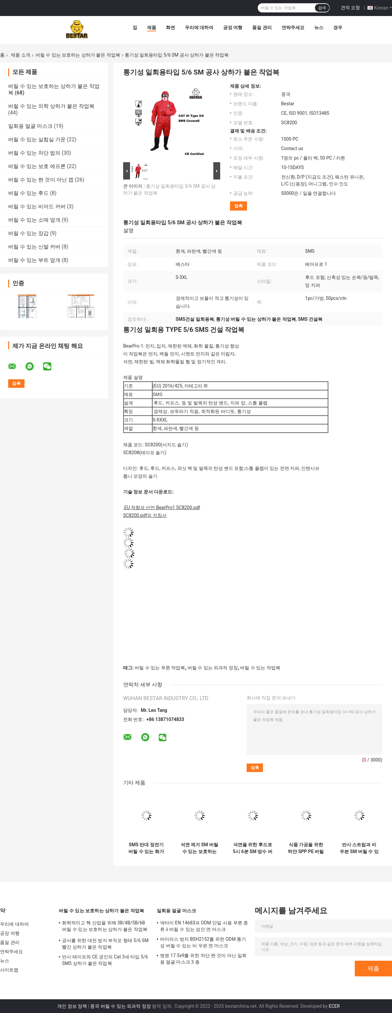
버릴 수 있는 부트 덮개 (34, 260)
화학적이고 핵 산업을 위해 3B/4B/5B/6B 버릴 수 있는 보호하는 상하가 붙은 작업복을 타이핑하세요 (104, 927)
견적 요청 (350, 7)
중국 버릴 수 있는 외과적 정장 (120, 1006)
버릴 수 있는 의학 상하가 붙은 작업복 (51, 106)
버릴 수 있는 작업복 (260, 667)
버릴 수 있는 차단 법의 (34, 153)
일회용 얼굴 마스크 (30, 126)
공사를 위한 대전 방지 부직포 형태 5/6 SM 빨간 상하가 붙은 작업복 (105, 944)
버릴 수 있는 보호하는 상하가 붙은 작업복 (78, 55)
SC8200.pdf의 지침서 (145, 515)
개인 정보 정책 (72, 1006)
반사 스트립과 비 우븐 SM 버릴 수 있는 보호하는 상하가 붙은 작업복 (359, 848)
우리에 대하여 (199, 27)
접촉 (238, 205)
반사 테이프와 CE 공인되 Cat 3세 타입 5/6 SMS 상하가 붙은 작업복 (105, 960)
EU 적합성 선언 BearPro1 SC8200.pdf (162, 507)
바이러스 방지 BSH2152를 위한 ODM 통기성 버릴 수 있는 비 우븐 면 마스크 (203, 942)
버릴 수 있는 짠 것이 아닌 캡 (41, 180)
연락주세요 (293, 27)
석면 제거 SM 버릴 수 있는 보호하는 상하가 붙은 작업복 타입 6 (199, 848)
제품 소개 (20, 55)
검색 (322, 8)
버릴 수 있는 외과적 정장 (213, 667)
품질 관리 (261, 27)
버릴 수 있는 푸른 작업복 (160, 667)
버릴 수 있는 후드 (28, 193)
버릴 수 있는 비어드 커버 (37, 206)
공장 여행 (232, 27)
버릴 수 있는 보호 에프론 (37, 166)
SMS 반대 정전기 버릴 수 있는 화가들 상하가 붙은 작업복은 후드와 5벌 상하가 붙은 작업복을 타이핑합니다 (146, 848)
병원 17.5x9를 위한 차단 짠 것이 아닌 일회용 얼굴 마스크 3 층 (203, 959)
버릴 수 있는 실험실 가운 (37, 139)
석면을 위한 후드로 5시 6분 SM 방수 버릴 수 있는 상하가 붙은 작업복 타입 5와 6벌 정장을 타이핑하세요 (252, 848)
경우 (337, 27)
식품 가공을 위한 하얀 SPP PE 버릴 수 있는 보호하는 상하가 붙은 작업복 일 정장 (305, 848)
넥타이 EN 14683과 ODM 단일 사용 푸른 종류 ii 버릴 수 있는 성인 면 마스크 (204, 926)
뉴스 (318, 27)
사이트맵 (9, 969)
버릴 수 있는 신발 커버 (34, 247)
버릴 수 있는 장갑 (28, 233)
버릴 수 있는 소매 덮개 (34, 220)
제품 (151, 27)
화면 (170, 27)
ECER (334, 1006)
